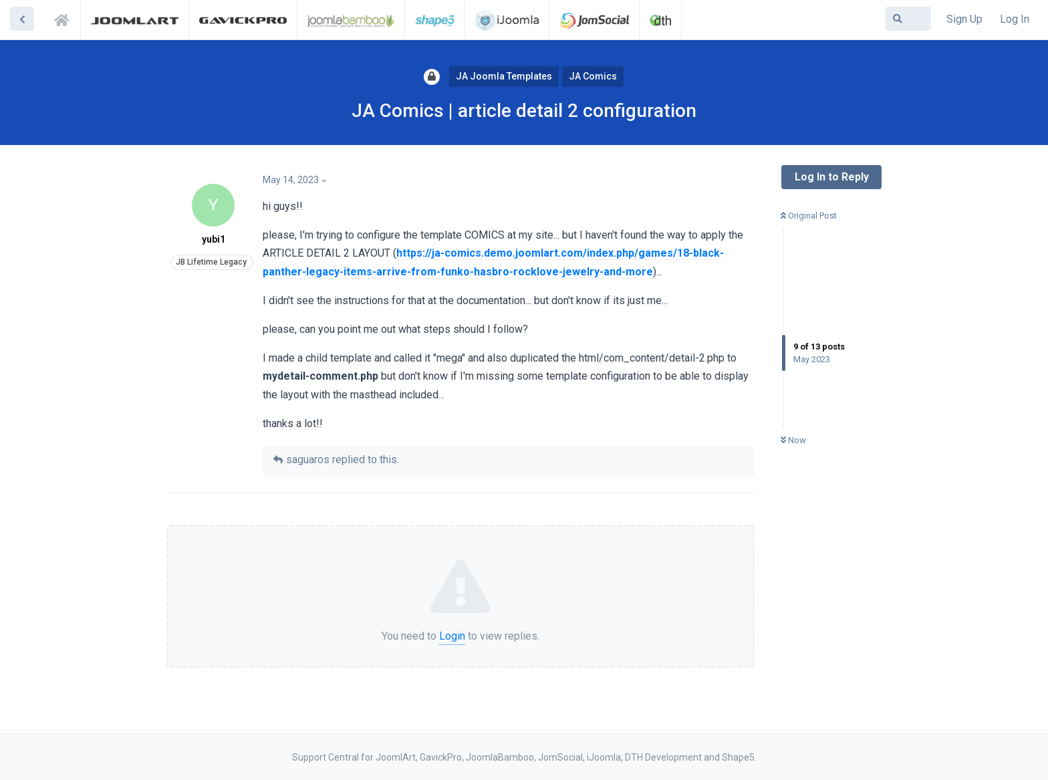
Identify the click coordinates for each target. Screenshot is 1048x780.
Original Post (809, 216)
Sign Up (964, 19)
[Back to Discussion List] (22, 19)
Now (793, 440)
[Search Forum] (908, 19)
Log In (1014, 19)
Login (452, 636)
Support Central (65, 18)
